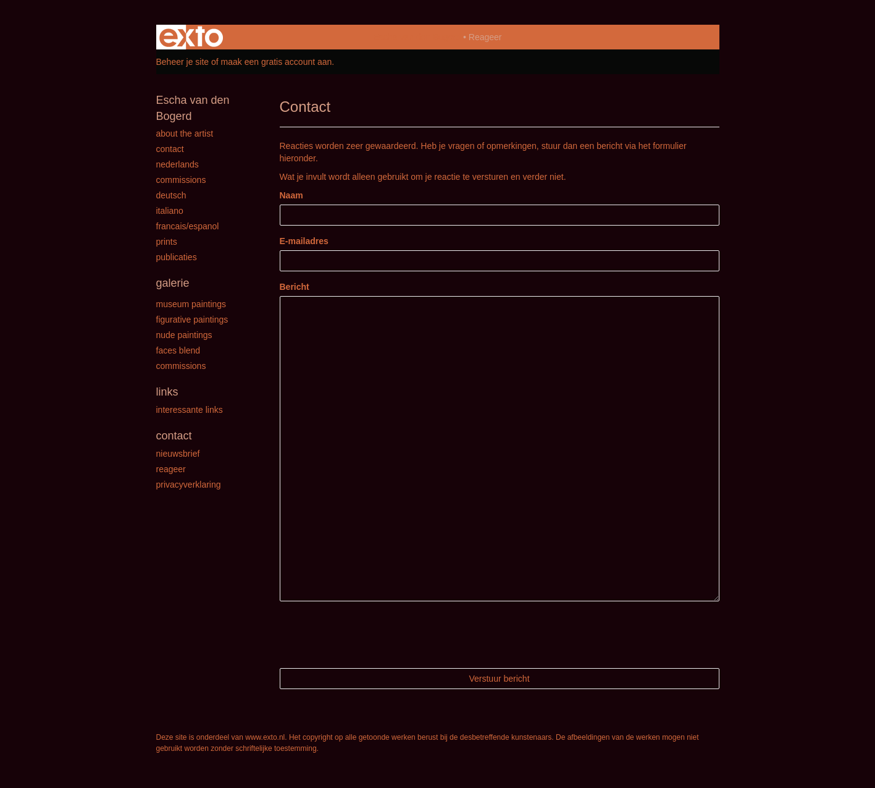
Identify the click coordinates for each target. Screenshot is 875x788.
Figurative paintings (192, 319)
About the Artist (185, 133)
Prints (166, 242)
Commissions (181, 180)
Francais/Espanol (187, 226)
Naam (291, 195)
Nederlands (177, 164)
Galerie (173, 283)
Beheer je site (182, 62)
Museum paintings (191, 304)
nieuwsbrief (178, 454)
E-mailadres (304, 241)
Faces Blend (178, 350)
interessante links (189, 410)
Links (167, 392)
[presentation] (373, 635)
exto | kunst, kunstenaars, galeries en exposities (191, 37)
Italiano (169, 211)
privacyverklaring (188, 484)
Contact (170, 149)
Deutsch (171, 195)
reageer (171, 469)
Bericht (294, 287)
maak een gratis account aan (276, 62)
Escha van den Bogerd (417, 37)
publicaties (176, 257)
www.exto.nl (265, 737)
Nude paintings (184, 335)
